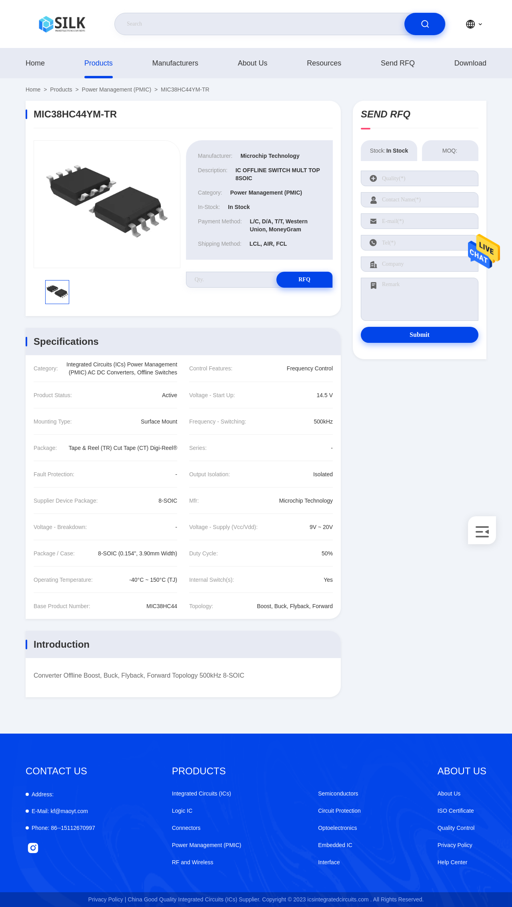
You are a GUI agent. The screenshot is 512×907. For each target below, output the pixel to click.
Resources (324, 63)
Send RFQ (398, 63)
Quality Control (456, 828)
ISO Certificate (456, 811)
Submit (420, 334)
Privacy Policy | (107, 899)
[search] (424, 24)
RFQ (304, 279)
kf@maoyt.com (60, 811)
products (98, 63)
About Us (252, 63)
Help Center (453, 862)
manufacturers (175, 63)
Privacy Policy (455, 845)
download (470, 63)
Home (35, 63)
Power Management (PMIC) (117, 89)
